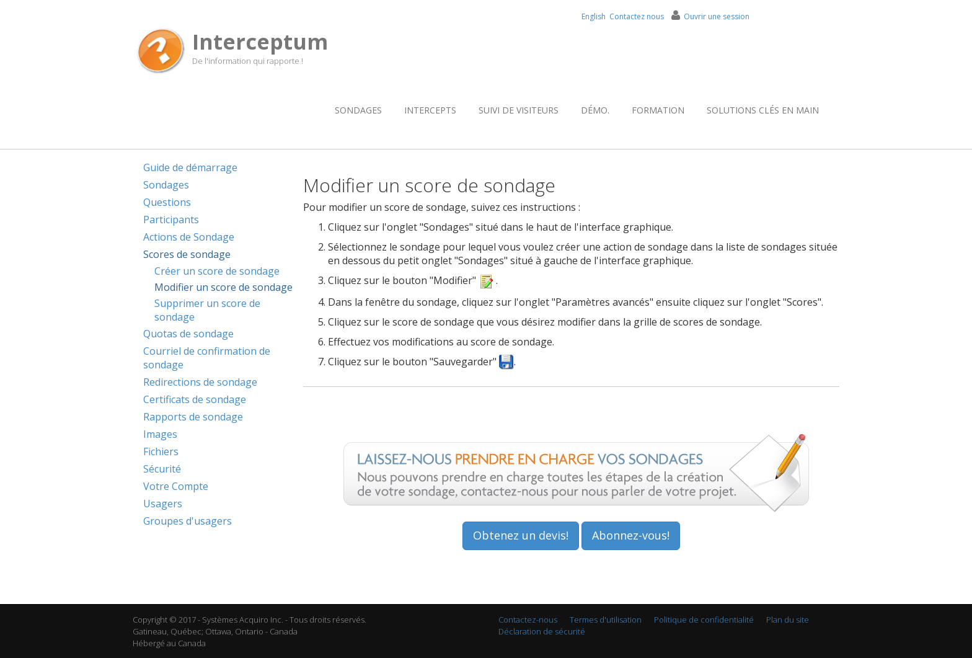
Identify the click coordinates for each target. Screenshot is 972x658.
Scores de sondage (187, 254)
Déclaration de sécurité (541, 631)
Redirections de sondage (200, 382)
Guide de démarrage (190, 167)
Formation (658, 110)
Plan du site (787, 619)
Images (160, 434)
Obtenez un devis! (520, 535)
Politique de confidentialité (704, 619)
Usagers (162, 503)
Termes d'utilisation (606, 619)
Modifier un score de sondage (223, 287)
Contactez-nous (527, 619)
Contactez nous (636, 16)
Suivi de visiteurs (519, 110)
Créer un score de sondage (217, 271)
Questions (167, 202)
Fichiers (161, 451)
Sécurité (162, 469)
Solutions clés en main (763, 110)
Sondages (358, 110)
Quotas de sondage (188, 333)
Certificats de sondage (194, 399)
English (593, 16)
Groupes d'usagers (187, 521)
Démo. (595, 110)
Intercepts (430, 110)
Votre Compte (175, 486)
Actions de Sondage (188, 237)
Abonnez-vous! (630, 535)
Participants (171, 219)
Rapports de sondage (193, 417)
